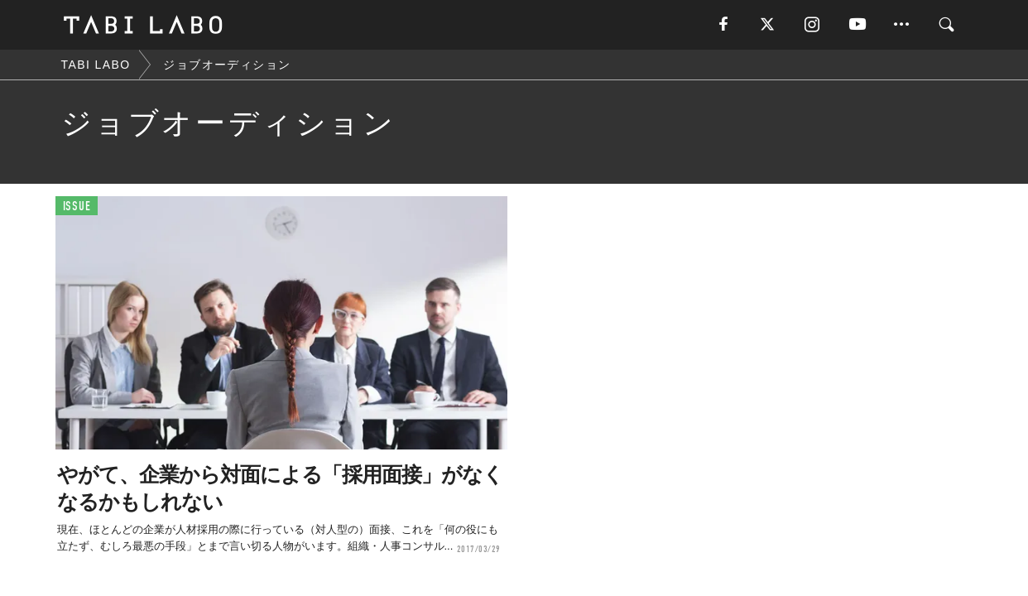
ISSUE (77, 206)
